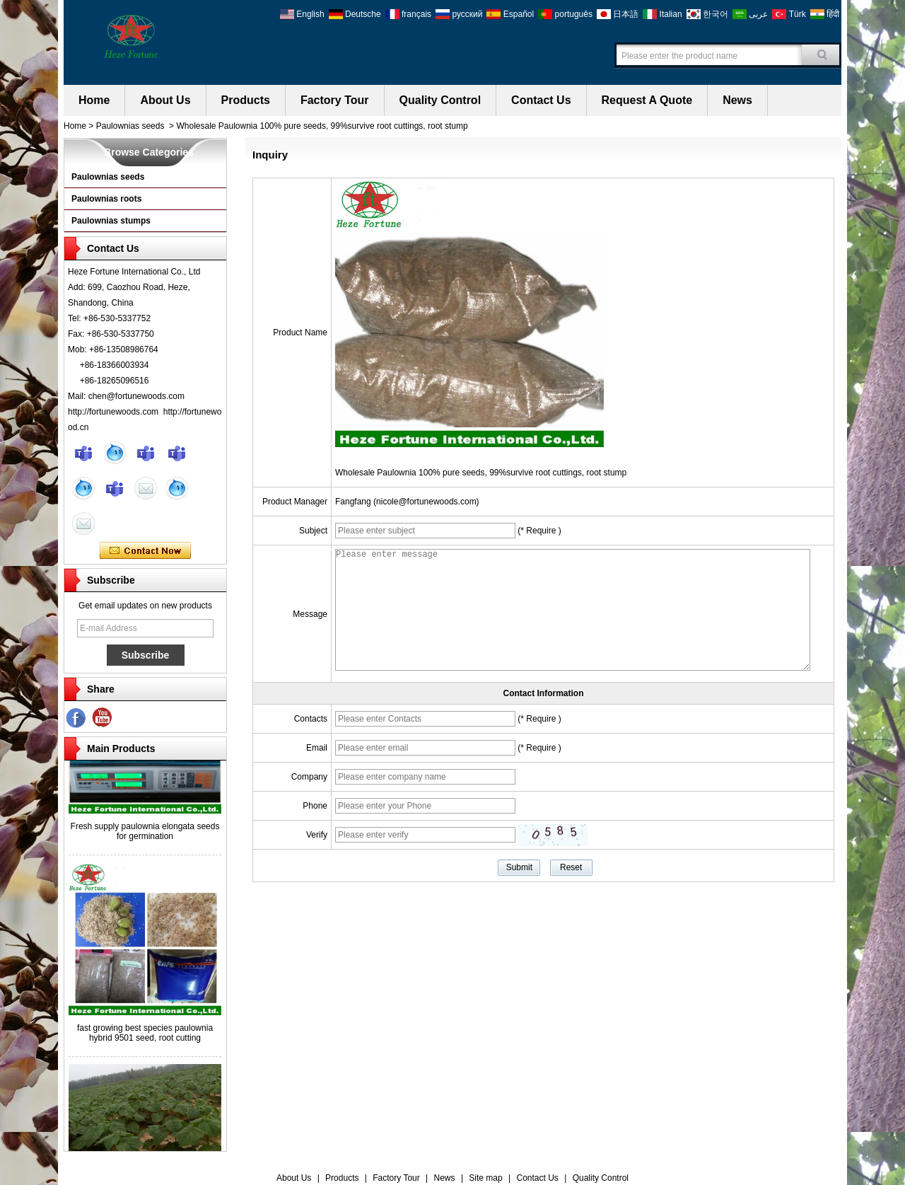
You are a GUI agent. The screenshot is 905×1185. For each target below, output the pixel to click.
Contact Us (541, 100)
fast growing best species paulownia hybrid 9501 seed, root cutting (145, 1039)
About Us (165, 100)
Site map (485, 1178)
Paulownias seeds (130, 126)
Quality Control (440, 100)
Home (94, 100)
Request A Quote (647, 100)
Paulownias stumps (111, 221)
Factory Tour (334, 100)
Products (245, 100)
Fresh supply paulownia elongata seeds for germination (145, 838)
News (737, 100)
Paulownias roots (106, 199)
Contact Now (145, 551)
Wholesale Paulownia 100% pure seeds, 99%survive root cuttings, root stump (480, 473)
